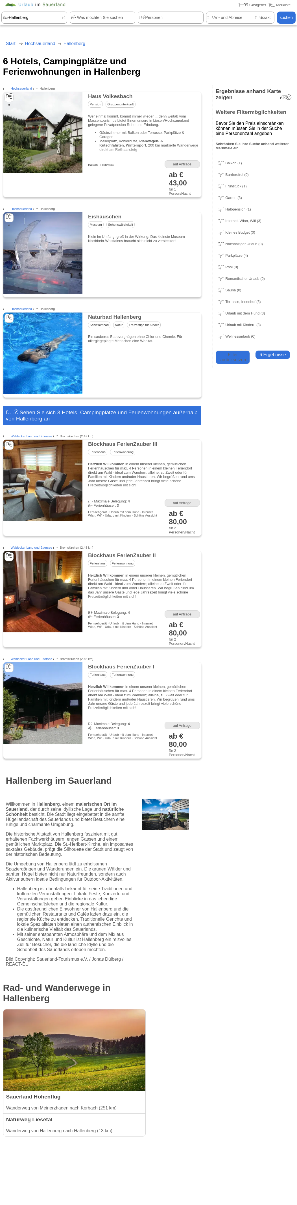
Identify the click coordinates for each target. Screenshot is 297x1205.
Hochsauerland (21, 88)
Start (11, 43)
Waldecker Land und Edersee (31, 436)
